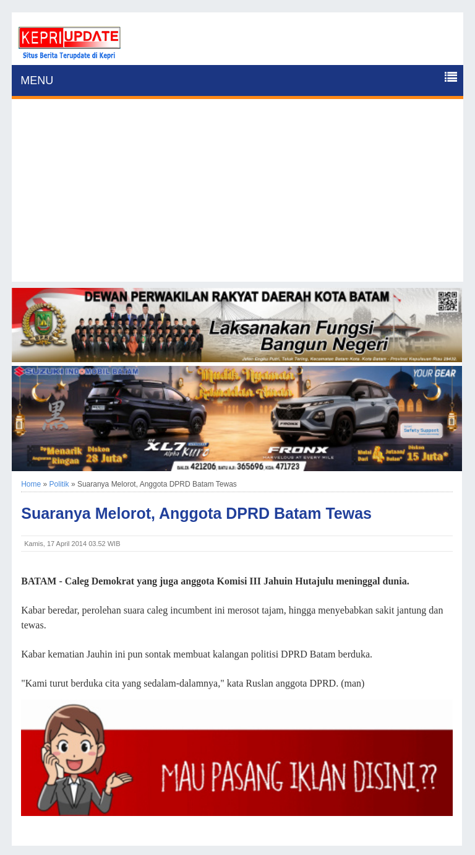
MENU (36, 80)
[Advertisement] (237, 195)
